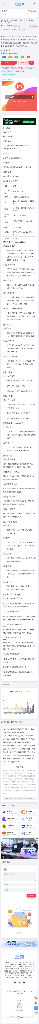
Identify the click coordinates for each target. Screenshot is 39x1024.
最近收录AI (30, 68)
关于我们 (31, 991)
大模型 (8, 20)
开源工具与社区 (23, 20)
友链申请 (8, 991)
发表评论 (31, 895)
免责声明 (20, 993)
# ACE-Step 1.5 (7, 71)
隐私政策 (16, 991)
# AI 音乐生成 (19, 71)
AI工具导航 (18, 1017)
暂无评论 (6, 862)
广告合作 (23, 991)
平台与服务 (14, 20)
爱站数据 (18, 736)
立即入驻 (32, 11)
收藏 (33, 26)
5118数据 (8, 736)
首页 (3, 20)
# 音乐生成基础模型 (8, 74)
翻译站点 (17, 26)
